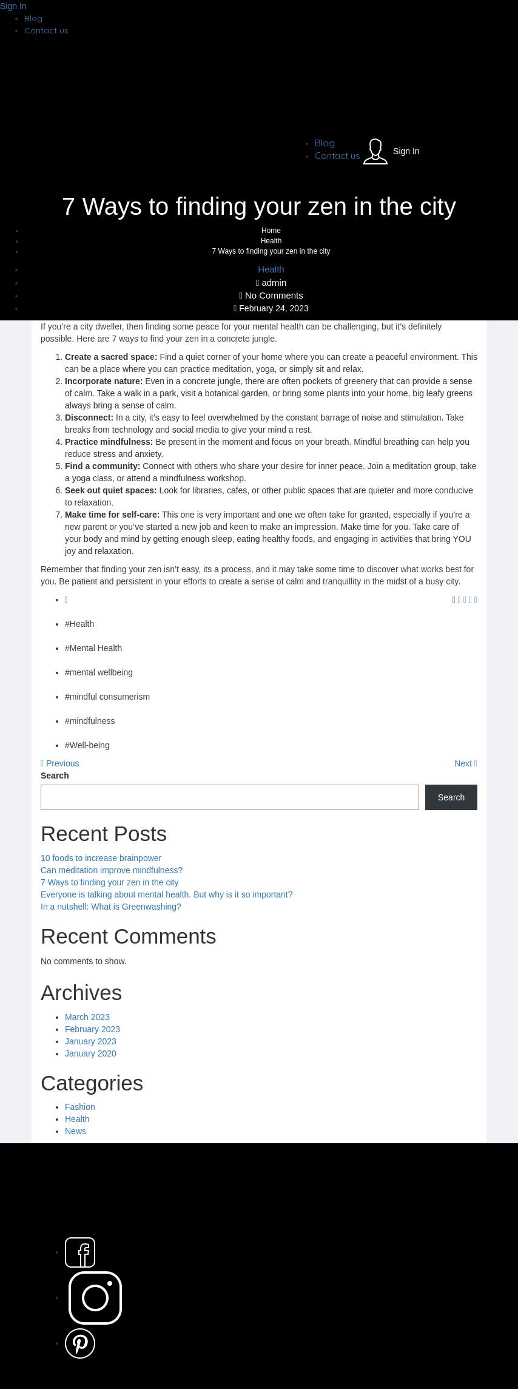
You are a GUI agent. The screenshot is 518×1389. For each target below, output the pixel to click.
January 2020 (90, 1053)
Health (271, 241)
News (75, 1131)
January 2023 (90, 1041)
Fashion (80, 1107)
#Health (79, 624)
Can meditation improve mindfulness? (112, 870)
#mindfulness (90, 721)
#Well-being (87, 745)
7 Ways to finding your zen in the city (109, 882)
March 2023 (87, 1017)
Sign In (13, 6)
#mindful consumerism (107, 696)
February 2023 (92, 1029)
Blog (33, 18)
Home (271, 230)
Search (55, 775)
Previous (60, 763)
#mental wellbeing (99, 672)
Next (465, 763)
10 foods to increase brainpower (101, 858)
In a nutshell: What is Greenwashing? (111, 906)
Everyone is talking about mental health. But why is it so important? (167, 894)
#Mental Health (93, 648)
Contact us (46, 30)
